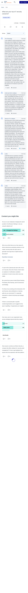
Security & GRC (6, 17)
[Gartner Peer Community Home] (7, 2)
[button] (13, 224)
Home (2, 7)
